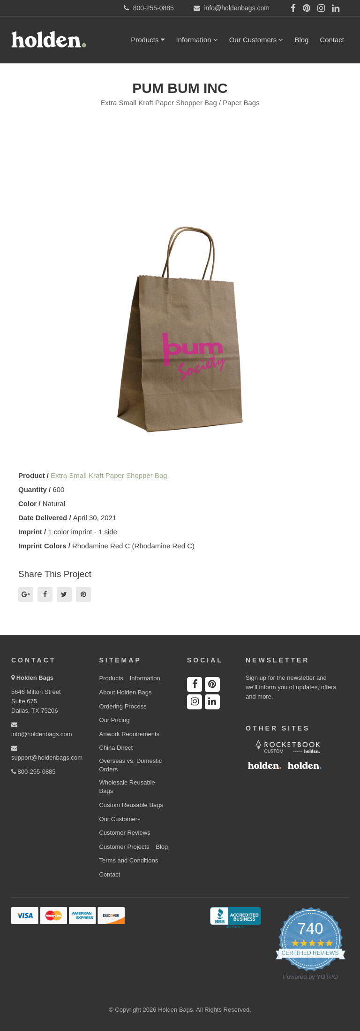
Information (197, 40)
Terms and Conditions (128, 860)
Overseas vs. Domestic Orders (130, 765)
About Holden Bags (125, 692)
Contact (332, 40)
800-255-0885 (33, 771)
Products (148, 40)
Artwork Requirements (129, 734)
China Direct (116, 747)
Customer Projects (124, 846)
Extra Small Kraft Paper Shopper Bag (109, 475)
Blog (301, 40)
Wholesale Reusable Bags (127, 787)
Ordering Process (123, 706)
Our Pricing (114, 719)
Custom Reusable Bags (131, 804)
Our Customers (256, 40)
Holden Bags (34, 677)
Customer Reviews (124, 832)
